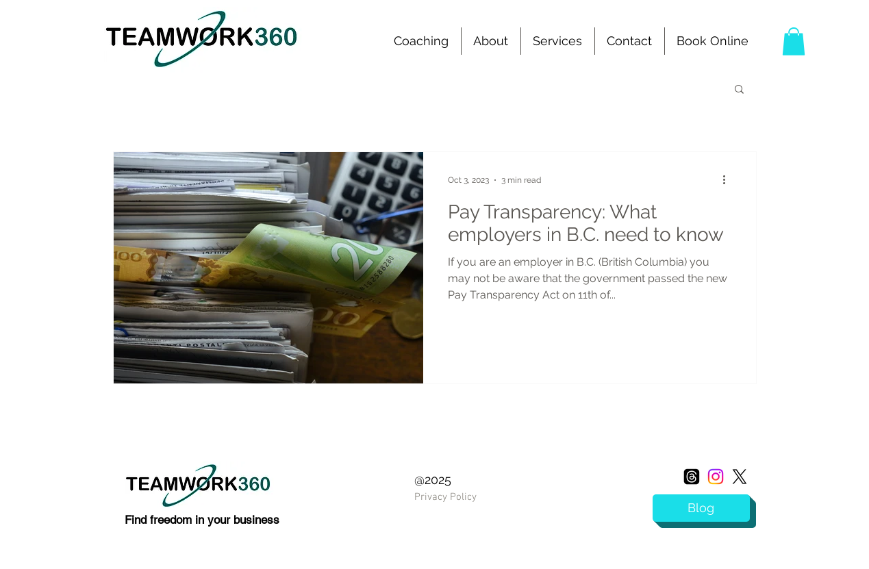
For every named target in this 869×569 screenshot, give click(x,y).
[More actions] (729, 180)
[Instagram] (715, 476)
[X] (739, 476)
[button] (557, 41)
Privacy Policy (445, 497)
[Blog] (701, 508)
